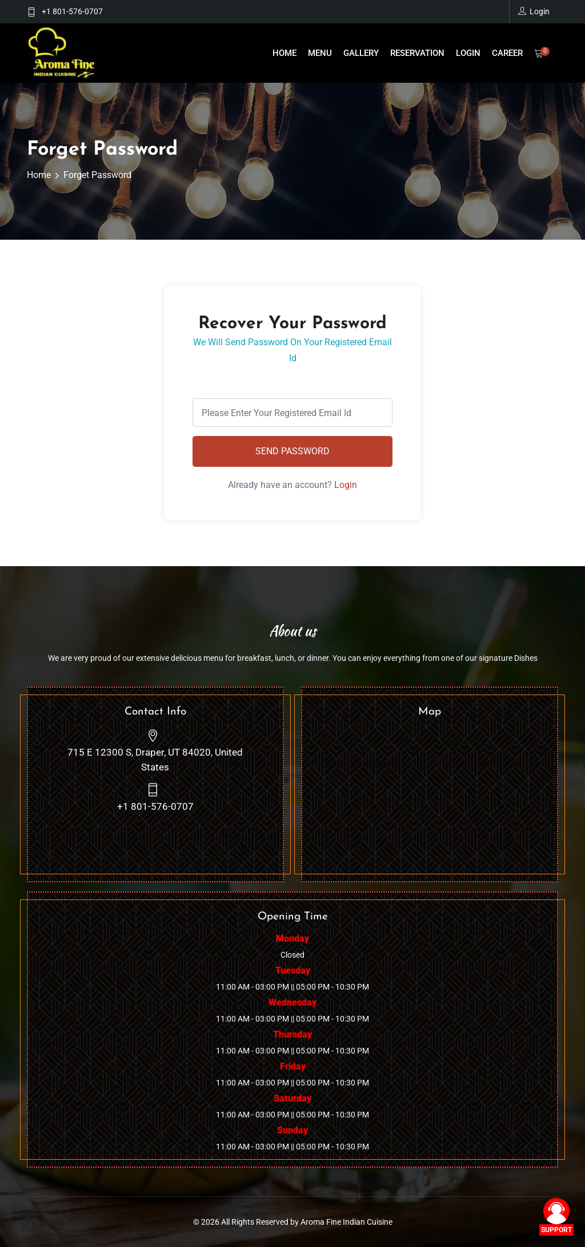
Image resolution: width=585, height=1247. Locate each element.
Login (468, 53)
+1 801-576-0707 (72, 11)
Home (284, 53)
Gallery (361, 53)
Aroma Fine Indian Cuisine (346, 1221)
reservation (417, 53)
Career (507, 53)
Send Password (292, 451)
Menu (320, 53)
